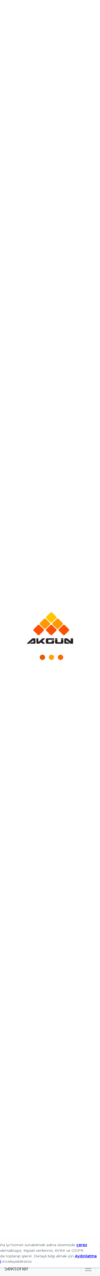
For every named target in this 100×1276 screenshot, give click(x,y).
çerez (81, 1245)
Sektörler (16, 1268)
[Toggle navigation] (88, 1268)
